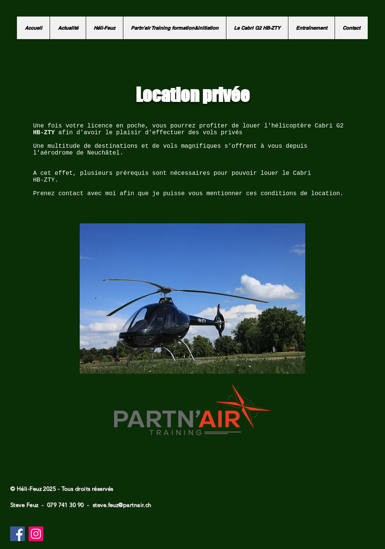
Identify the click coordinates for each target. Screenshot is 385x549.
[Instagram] (36, 533)
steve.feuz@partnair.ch (121, 504)
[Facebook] (17, 533)
